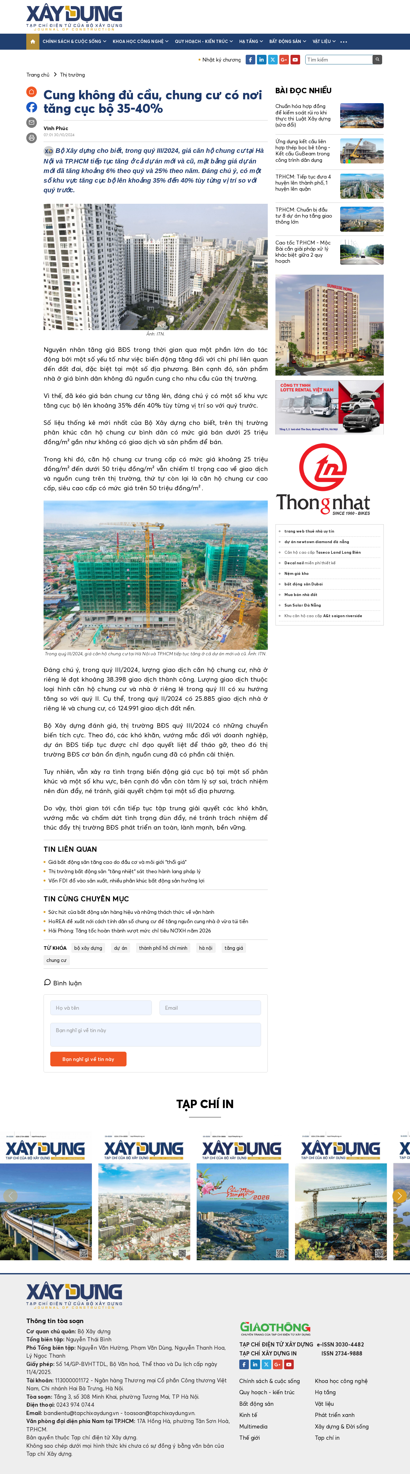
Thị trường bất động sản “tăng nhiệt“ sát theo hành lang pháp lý (124, 871)
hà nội (205, 948)
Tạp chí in (327, 1437)
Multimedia (253, 1426)
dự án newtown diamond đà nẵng (316, 541)
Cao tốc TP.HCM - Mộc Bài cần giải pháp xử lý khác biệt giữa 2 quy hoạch (303, 251)
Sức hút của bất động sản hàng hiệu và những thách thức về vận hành (131, 912)
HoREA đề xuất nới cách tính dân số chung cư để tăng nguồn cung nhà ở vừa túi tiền (148, 921)
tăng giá (234, 948)
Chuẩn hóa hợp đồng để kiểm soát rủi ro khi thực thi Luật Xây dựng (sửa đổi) (303, 115)
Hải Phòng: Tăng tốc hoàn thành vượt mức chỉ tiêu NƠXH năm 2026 (129, 930)
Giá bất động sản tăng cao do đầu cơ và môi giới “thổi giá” (117, 862)
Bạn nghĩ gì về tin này (88, 1059)
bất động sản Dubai (303, 584)
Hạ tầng (251, 41)
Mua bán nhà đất (300, 594)
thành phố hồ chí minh (163, 948)
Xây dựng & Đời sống (342, 1426)
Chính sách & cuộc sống (74, 41)
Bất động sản (287, 41)
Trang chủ (37, 74)
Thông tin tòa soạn (55, 1321)
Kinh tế (248, 1415)
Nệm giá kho (296, 573)
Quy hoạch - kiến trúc (204, 41)
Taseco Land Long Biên (338, 552)
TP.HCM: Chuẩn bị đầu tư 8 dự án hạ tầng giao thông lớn (303, 215)
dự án (120, 948)
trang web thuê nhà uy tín (309, 531)
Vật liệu (324, 41)
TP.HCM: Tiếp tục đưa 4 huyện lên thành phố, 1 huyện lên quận (303, 182)
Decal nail (294, 562)
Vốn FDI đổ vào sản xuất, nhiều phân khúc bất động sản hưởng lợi (126, 880)
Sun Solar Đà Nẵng (302, 605)
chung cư (56, 960)
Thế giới (249, 1437)
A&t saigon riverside (342, 615)
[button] (343, 42)
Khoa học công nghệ (140, 41)
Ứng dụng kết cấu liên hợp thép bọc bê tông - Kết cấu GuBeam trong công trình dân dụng (302, 150)
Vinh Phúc (56, 128)
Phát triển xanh (335, 1415)
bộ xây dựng (88, 948)
